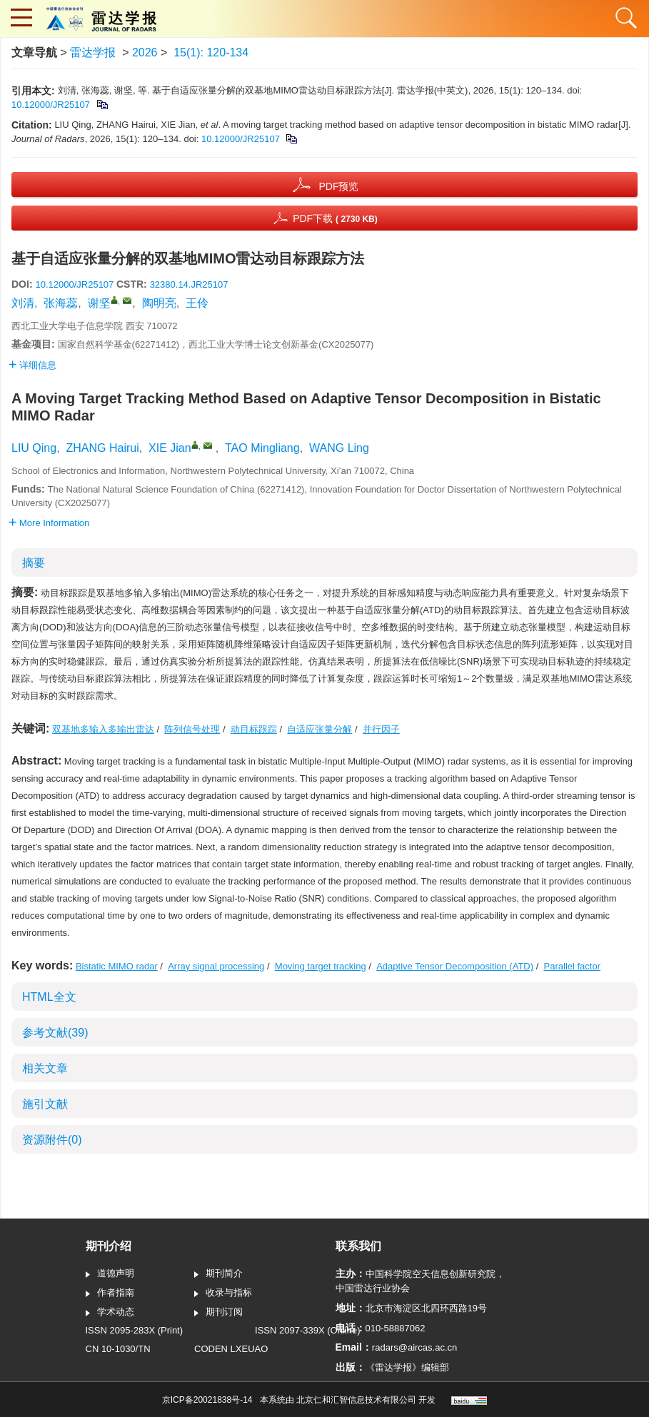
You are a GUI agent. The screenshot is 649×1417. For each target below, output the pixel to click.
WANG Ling (339, 448)
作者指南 (110, 1293)
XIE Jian (170, 448)
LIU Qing (33, 448)
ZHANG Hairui (102, 448)
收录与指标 (223, 1293)
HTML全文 (49, 997)
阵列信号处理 (192, 729)
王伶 (197, 303)
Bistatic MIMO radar (117, 966)
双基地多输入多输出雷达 (103, 729)
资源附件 (52, 1140)
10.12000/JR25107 (50, 104)
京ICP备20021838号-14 (207, 1400)
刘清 (22, 303)
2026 (145, 52)
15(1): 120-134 (210, 52)
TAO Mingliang (262, 448)
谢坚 (99, 303)
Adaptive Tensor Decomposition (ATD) (454, 966)
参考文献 (55, 1033)
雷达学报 (93, 52)
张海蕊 (61, 303)
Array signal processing (216, 966)
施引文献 (45, 1104)
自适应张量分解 (319, 729)
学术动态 (110, 1312)
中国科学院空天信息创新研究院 (430, 1274)
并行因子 (381, 729)
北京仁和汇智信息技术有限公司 (356, 1400)
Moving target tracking (320, 966)
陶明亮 (159, 303)
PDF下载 (335, 218)
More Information (49, 523)
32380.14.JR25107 (189, 284)
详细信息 (32, 365)
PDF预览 (338, 186)
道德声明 (110, 1274)
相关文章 (45, 1068)
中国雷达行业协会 (373, 1288)
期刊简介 (218, 1274)
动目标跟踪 (254, 729)
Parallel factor (572, 966)
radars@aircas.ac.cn (414, 1347)
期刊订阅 (218, 1312)
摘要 (33, 563)
